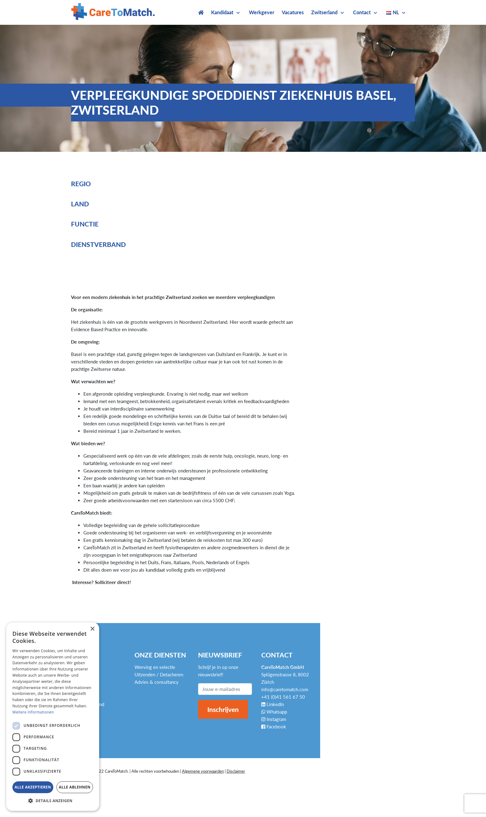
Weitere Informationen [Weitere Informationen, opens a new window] (33, 712)
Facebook (273, 726)
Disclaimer (236, 771)
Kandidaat (222, 12)
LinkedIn (272, 704)
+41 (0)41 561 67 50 (283, 697)
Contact (362, 12)
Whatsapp (274, 711)
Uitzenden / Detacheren (159, 674)
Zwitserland (324, 12)
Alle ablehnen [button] (75, 787)
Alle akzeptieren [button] (33, 787)
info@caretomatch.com (284, 689)
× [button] (92, 629)
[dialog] (52, 716)
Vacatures (293, 12)
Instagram (273, 719)
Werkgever (261, 12)
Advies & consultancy (157, 682)
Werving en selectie (155, 667)
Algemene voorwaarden (203, 771)
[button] (52, 801)
